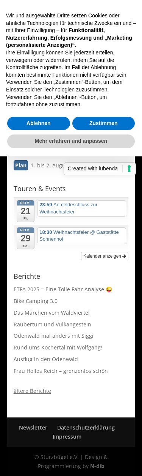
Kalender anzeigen (104, 256)
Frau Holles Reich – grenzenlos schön (61, 370)
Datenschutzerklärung (86, 427)
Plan (21, 165)
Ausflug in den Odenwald (46, 359)
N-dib (97, 466)
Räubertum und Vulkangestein (52, 324)
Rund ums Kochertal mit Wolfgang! (58, 347)
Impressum (67, 436)
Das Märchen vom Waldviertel (52, 312)
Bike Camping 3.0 (36, 300)
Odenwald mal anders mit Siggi (54, 335)
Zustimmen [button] (103, 123)
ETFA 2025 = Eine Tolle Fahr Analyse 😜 (63, 289)
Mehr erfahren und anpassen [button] (71, 141)
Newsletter (33, 427)
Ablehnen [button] (39, 123)
